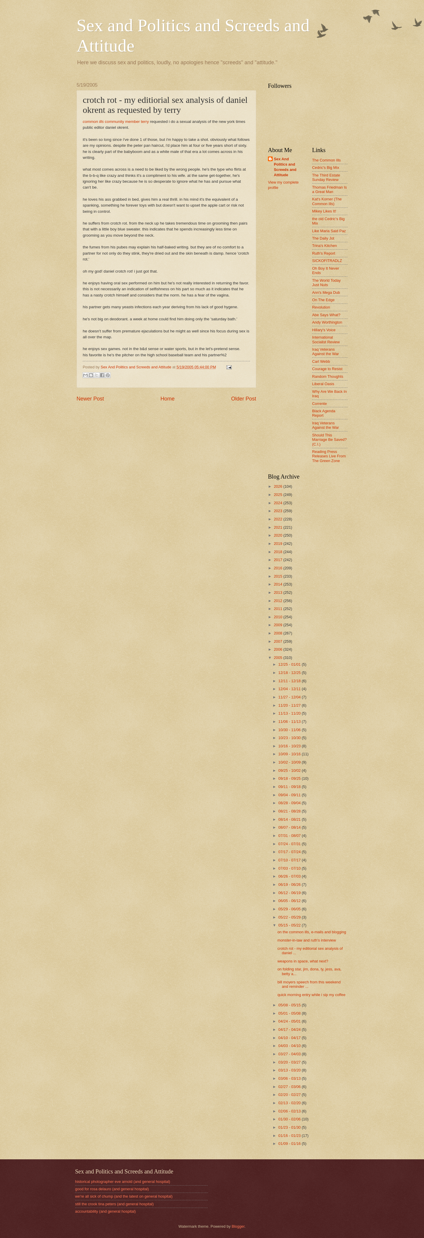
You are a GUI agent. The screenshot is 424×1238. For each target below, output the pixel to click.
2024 (278, 503)
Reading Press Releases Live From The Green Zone (329, 456)
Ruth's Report (323, 253)
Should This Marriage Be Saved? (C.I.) (329, 439)
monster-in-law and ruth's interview (306, 940)
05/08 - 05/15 (290, 1005)
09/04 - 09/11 (290, 795)
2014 (278, 584)
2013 (278, 592)
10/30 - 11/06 (290, 730)
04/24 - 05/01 (290, 1021)
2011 (278, 608)
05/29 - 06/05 (290, 909)
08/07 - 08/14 (290, 827)
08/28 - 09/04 (290, 803)
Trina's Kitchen (324, 245)
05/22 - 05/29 (290, 917)
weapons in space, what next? (302, 961)
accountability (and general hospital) (105, 1211)
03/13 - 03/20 (290, 1070)
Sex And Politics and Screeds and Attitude (285, 167)
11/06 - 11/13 (290, 721)
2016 (278, 568)
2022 (278, 519)
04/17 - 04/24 (290, 1029)
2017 (278, 560)
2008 (278, 633)
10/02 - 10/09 (290, 762)
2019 (278, 543)
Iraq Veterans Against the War (325, 351)
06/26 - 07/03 (290, 876)
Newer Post (90, 399)
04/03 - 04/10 (290, 1046)
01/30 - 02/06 (290, 1119)
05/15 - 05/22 (290, 925)
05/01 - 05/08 (290, 1013)
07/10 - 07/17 (290, 860)
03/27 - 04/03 (290, 1054)
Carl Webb (321, 361)
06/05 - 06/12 (290, 901)
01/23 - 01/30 (290, 1127)
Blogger (238, 1226)
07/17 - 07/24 (290, 852)
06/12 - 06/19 (290, 893)
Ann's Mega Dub (326, 292)
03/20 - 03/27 (290, 1062)
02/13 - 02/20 (290, 1103)
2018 (278, 552)
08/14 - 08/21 (290, 819)
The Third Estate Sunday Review (326, 177)
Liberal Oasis (323, 384)
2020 (278, 535)
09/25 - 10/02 (290, 770)
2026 (278, 486)
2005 (278, 657)
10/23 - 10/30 (290, 738)
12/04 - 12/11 (290, 689)
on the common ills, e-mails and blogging (311, 932)
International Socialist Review (326, 339)
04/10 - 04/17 (290, 1038)
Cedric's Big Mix (325, 167)
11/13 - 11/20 (290, 713)
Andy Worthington (327, 322)
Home (167, 399)
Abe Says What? (326, 315)
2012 (278, 601)
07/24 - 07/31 (290, 844)
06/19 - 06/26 (290, 884)
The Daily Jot (323, 238)
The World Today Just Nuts (326, 282)
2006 (278, 649)
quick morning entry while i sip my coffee (311, 995)
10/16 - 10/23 (290, 746)
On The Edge (323, 300)
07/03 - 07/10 (290, 868)
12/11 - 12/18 (290, 681)
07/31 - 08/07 (290, 835)
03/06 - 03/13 (290, 1078)
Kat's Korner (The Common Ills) (327, 201)
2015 (278, 576)
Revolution (321, 307)
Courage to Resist (327, 369)
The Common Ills (326, 160)
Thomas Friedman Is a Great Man (329, 189)
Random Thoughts (327, 376)
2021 (278, 527)
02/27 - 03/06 (290, 1086)
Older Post (243, 399)
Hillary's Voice (324, 330)
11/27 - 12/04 (290, 697)
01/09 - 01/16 (290, 1143)
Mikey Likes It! (324, 211)
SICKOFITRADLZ (327, 260)
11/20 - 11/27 (290, 705)
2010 (278, 617)
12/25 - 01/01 (290, 664)
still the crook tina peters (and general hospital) (114, 1204)
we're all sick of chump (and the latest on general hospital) (124, 1196)
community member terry (116, 121)
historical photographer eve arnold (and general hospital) (122, 1181)
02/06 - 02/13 (290, 1111)
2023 (278, 511)
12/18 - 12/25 (290, 672)
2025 (278, 494)
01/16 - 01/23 (290, 1135)
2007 (278, 641)
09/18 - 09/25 (290, 778)
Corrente (319, 403)
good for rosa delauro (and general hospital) (112, 1189)
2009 (278, 625)
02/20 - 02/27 (290, 1094)
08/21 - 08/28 (290, 811)
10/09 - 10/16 (290, 754)
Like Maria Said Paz (329, 231)
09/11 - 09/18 (290, 786)
